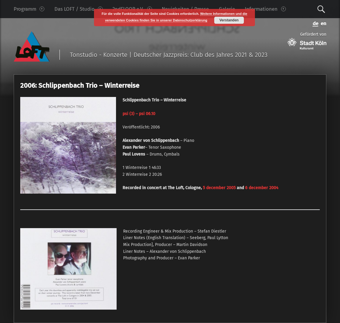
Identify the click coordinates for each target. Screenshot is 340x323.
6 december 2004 (261, 187)
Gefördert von (306, 40)
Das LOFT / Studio (78, 9)
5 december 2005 (219, 187)
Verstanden (229, 20)
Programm (29, 9)
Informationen (265, 9)
